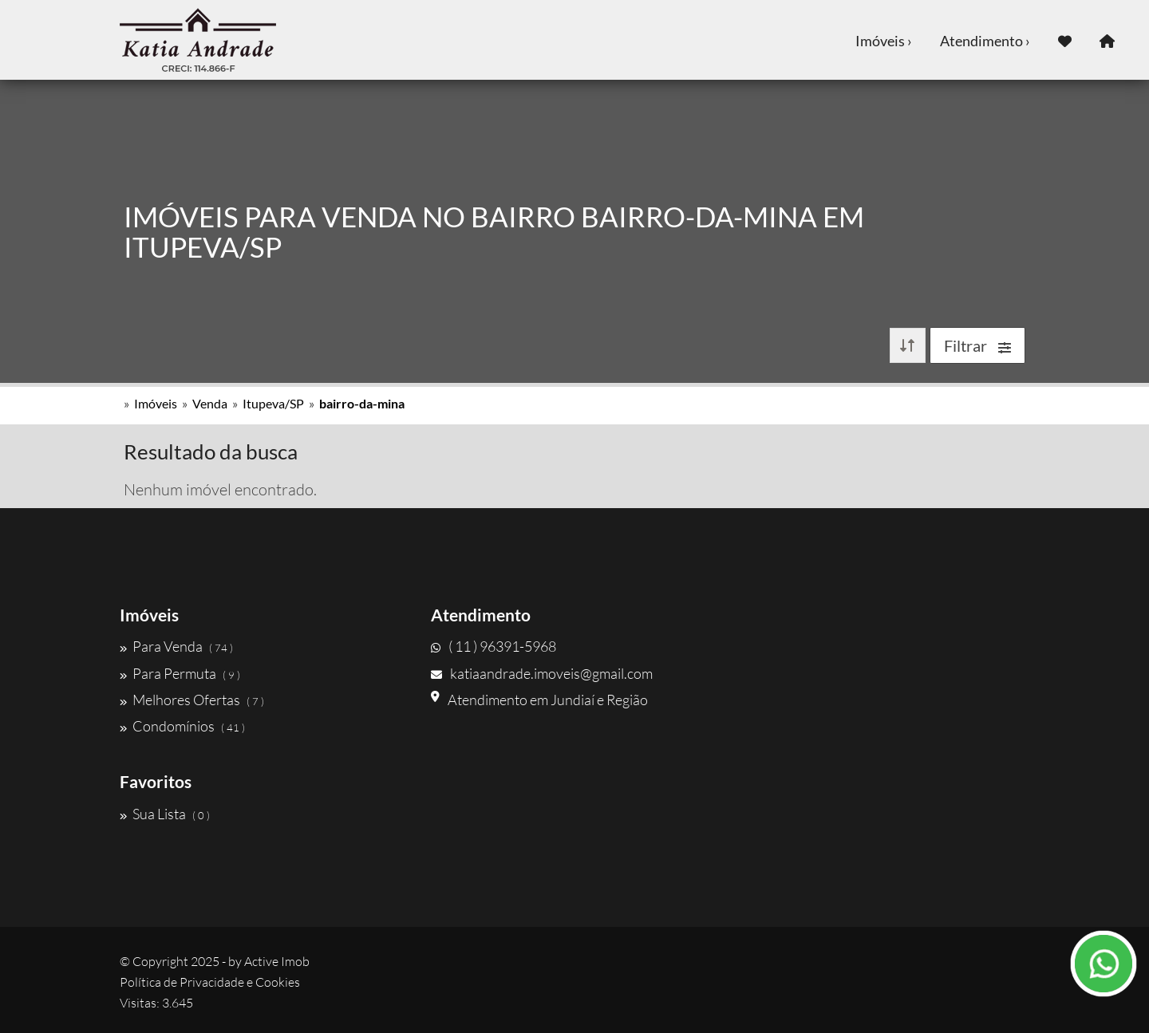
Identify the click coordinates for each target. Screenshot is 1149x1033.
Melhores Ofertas (192, 699)
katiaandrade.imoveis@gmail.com (542, 673)
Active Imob (277, 961)
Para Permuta (180, 673)
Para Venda (176, 646)
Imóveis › (883, 40)
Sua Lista (165, 813)
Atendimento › (985, 40)
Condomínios (182, 726)
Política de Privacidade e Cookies (210, 982)
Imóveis (155, 403)
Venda (209, 403)
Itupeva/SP (273, 403)
